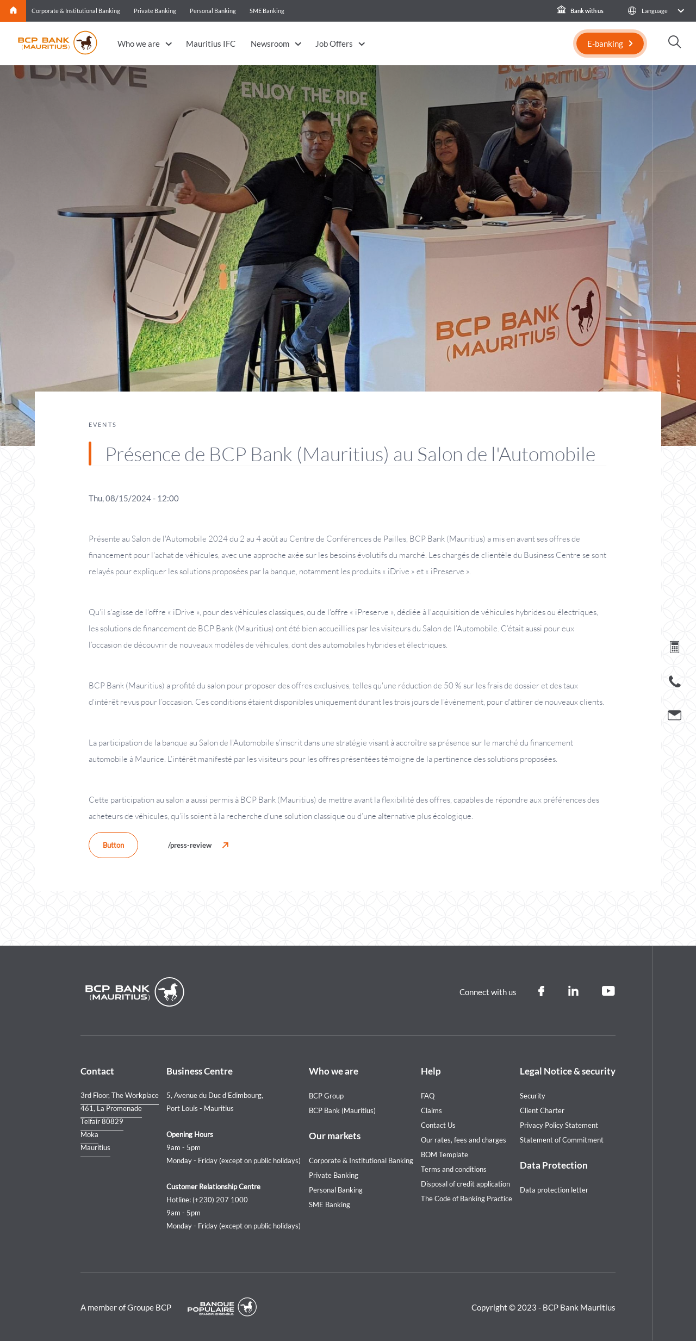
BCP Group (326, 1095)
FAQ (427, 1095)
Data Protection (554, 1165)
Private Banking (155, 10)
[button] (655, 11)
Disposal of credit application (465, 1183)
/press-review (190, 845)
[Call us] (675, 684)
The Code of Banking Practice (466, 1198)
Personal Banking (213, 10)
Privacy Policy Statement (559, 1125)
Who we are (138, 43)
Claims (431, 1110)
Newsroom (270, 43)
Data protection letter (554, 1189)
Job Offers (334, 43)
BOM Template (444, 1154)
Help (431, 1071)
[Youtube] (609, 991)
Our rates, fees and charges (463, 1139)
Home (13, 11)
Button (113, 845)
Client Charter (542, 1110)
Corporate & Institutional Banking (76, 10)
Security (532, 1095)
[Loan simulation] (674, 649)
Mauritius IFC (210, 43)
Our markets (335, 1135)
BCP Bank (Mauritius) (342, 1110)
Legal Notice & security (568, 1071)
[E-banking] (610, 43)
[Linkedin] (573, 991)
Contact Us (438, 1125)
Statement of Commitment (562, 1139)
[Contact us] (674, 717)
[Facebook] (541, 991)
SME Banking (267, 10)
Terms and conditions (454, 1169)
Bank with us (580, 10)
